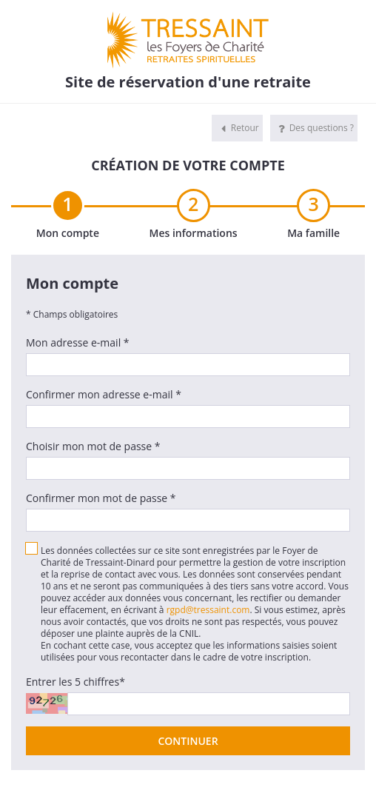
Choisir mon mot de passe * (93, 446)
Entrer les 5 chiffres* (75, 682)
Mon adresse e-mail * (78, 342)
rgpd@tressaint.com (208, 609)
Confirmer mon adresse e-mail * (103, 394)
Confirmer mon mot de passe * (101, 498)
